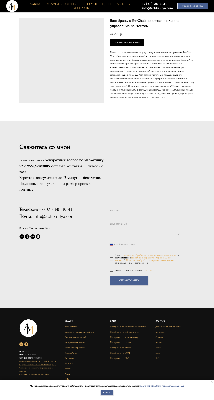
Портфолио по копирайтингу (124, 337)
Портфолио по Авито (120, 347)
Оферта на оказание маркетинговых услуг (37, 364)
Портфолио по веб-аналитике (124, 332)
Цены (158, 347)
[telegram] (32, 236)
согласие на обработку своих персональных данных (150, 255)
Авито (67, 368)
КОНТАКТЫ (81, 8)
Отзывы (159, 337)
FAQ (157, 358)
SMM (67, 379)
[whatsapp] (38, 236)
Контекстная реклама (75, 347)
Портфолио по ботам (120, 342)
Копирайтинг (71, 353)
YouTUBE (69, 363)
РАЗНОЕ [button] (122, 4)
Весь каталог (71, 326)
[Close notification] (211, 381)
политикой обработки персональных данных (162, 386)
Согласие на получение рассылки (34, 374)
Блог (157, 353)
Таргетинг (69, 358)
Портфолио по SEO (119, 358)
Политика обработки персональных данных (38, 361)
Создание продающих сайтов (79, 332)
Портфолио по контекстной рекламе (128, 326)
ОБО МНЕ (90, 4)
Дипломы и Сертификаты (168, 326)
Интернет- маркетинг (75, 342)
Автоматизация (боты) (75, 337)
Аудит (68, 374)
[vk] (22, 236)
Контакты (160, 332)
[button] (192, 6)
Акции (158, 342)
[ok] (27, 236)
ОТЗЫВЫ (71, 4)
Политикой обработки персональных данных (150, 260)
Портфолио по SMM (120, 353)
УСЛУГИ (53, 4)
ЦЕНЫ (106, 4)
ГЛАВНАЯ (35, 4)
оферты (148, 270)
